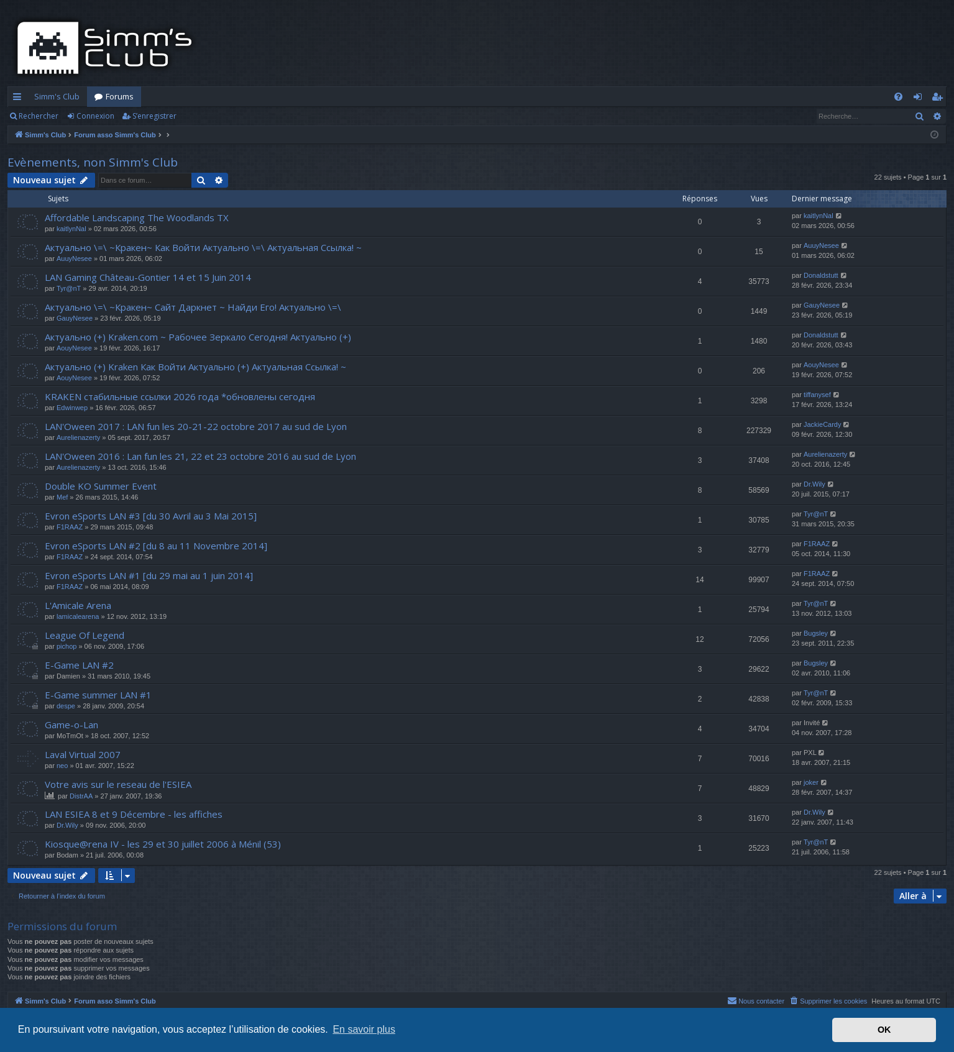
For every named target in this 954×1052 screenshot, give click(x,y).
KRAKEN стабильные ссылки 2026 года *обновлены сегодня (180, 396)
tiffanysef (817, 394)
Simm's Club (57, 96)
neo (62, 765)
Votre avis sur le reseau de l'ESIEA (118, 784)
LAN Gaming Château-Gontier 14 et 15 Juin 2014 (148, 277)
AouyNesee (74, 348)
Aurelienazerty (78, 437)
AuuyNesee (74, 258)
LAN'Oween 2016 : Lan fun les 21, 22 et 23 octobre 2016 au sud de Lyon (200, 456)
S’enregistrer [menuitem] (939, 99)
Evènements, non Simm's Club (92, 162)
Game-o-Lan (71, 724)
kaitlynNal (71, 228)
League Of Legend (84, 635)
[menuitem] (898, 96)
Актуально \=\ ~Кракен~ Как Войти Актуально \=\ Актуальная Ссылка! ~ (203, 247)
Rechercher (38, 116)
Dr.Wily (814, 484)
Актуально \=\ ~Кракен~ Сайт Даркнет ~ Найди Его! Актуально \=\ (193, 307)
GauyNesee (75, 318)
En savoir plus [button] (364, 1029)
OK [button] (884, 1030)
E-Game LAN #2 (79, 665)
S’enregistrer (154, 116)
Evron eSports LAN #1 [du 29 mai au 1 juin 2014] (149, 575)
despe (66, 706)
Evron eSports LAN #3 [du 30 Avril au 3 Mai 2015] (151, 516)
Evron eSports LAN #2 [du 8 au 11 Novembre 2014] (156, 545)
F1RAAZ (70, 527)
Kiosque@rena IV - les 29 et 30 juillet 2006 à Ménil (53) (163, 844)
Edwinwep (72, 407)
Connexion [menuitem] (920, 99)
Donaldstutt (821, 275)
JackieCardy (823, 424)
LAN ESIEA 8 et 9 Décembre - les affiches (133, 814)
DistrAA (81, 796)
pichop (66, 646)
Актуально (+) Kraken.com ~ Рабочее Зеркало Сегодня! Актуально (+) (198, 337)
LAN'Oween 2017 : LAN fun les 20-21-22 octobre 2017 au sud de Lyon (196, 426)
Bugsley (816, 633)
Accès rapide (19, 99)
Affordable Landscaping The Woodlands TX (137, 217)
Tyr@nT (69, 288)
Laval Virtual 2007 (83, 754)
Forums (120, 96)
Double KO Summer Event (101, 486)
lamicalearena (78, 616)
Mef (62, 497)
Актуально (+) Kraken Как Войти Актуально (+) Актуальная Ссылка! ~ (195, 366)
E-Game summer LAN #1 (98, 694)
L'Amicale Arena (78, 605)
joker (811, 782)
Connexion (95, 116)
